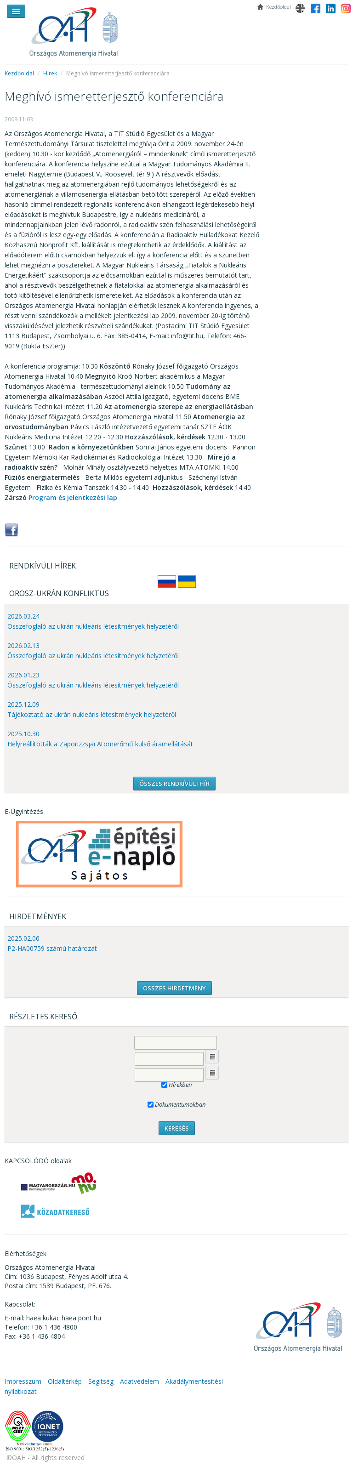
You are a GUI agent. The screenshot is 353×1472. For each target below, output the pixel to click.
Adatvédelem (139, 1381)
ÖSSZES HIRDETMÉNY (174, 988)
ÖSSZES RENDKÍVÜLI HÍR (174, 783)
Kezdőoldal (19, 73)
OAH (78, 28)
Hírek (50, 73)
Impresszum (23, 1381)
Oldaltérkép (65, 1381)
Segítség (101, 1381)
